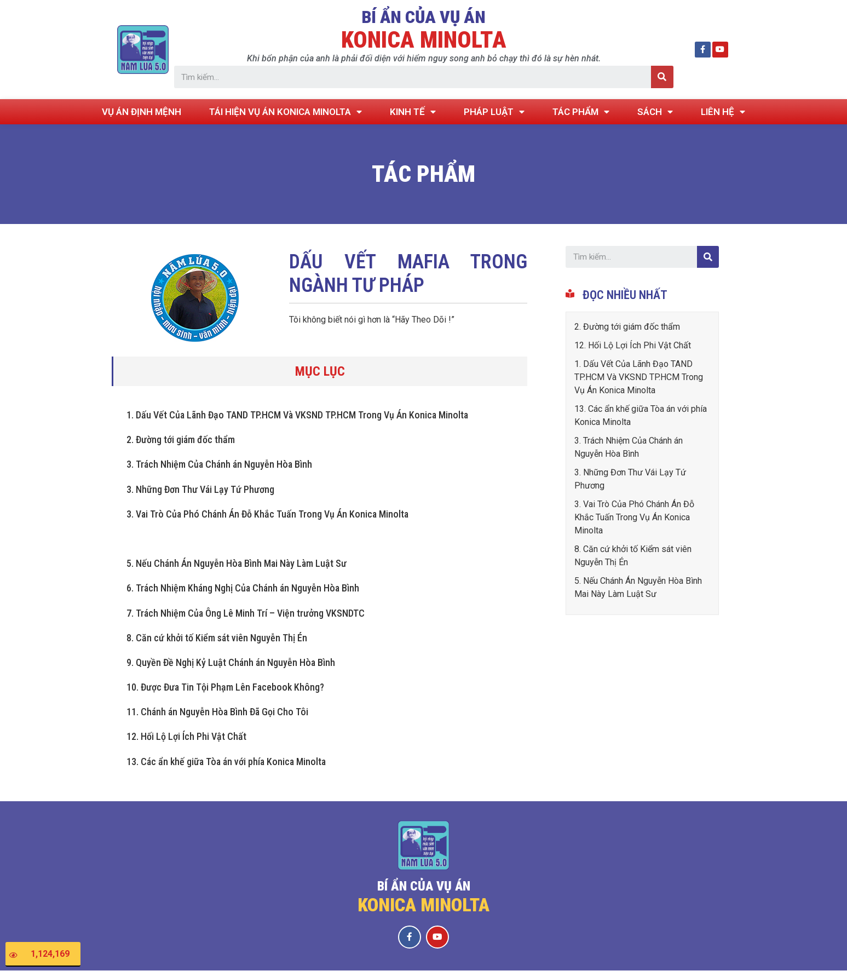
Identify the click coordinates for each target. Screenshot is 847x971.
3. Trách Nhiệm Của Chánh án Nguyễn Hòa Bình (219, 464)
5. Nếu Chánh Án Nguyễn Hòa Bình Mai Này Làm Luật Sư (236, 563)
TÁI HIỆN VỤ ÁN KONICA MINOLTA (285, 112)
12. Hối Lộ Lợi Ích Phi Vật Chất (186, 736)
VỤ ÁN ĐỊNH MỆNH (141, 111)
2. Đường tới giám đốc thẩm (180, 439)
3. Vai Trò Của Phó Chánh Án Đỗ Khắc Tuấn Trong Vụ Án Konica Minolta (267, 514)
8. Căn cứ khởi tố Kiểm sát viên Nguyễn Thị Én (216, 637)
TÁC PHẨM (580, 112)
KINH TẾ (413, 112)
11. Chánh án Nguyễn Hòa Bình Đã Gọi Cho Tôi (217, 711)
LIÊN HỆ (723, 112)
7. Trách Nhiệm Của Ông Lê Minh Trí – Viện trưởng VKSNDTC (245, 613)
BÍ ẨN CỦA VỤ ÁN (423, 17)
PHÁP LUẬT (494, 112)
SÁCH (655, 112)
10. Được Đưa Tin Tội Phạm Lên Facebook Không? (225, 687)
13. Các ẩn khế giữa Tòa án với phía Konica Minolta (226, 761)
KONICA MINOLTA (423, 39)
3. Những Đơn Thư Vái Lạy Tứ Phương (200, 489)
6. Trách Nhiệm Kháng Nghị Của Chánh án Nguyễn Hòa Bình (242, 588)
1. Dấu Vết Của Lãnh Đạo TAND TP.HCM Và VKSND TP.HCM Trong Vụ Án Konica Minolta (297, 415)
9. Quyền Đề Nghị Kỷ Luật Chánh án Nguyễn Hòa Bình (230, 662)
